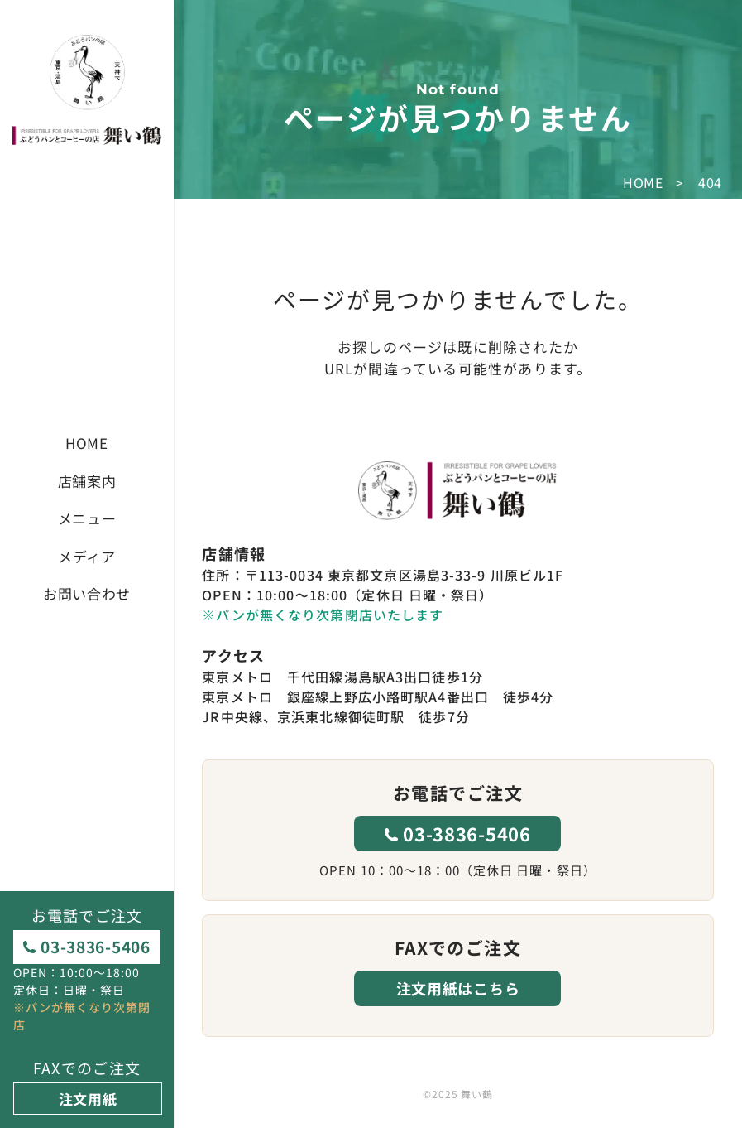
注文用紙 (88, 1098)
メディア (87, 556)
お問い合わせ (87, 593)
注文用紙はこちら (458, 988)
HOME (86, 442)
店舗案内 (87, 480)
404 (710, 182)
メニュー (87, 518)
